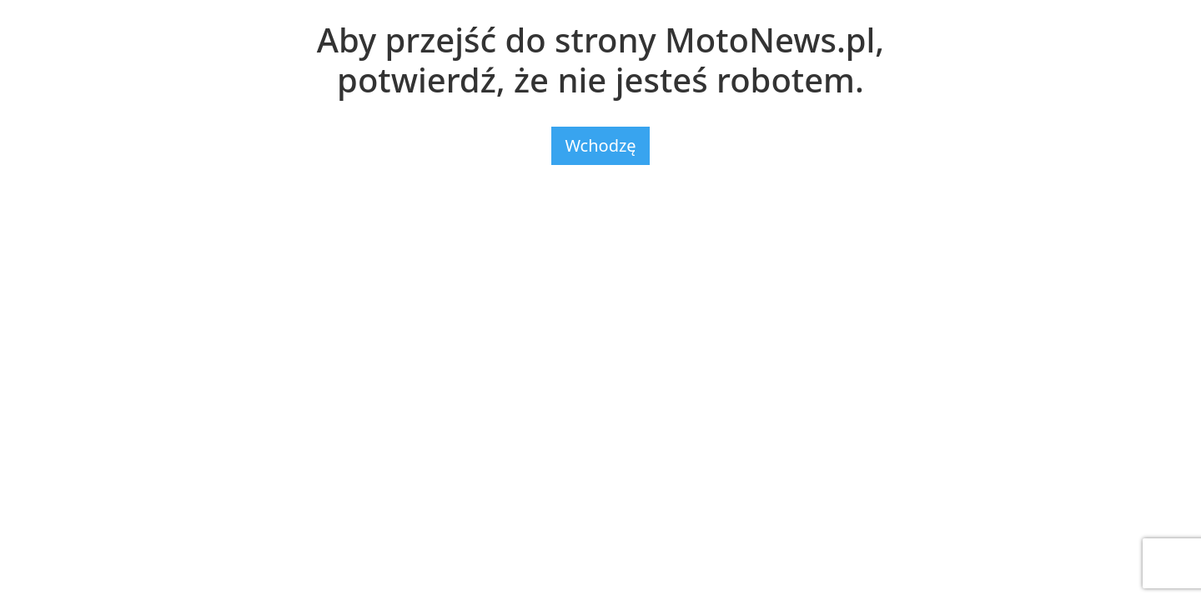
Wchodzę (600, 145)
